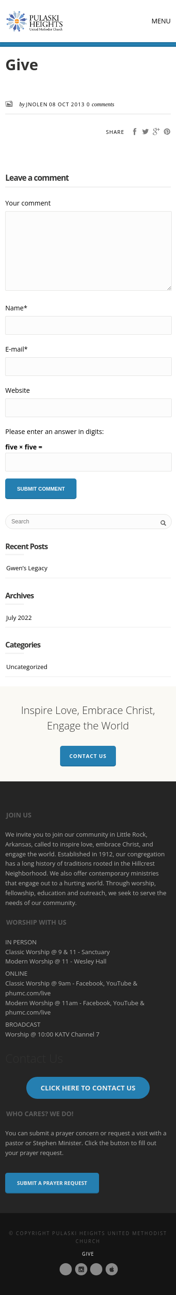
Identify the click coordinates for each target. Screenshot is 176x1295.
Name (16, 307)
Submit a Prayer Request (52, 1182)
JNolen (37, 104)
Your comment (28, 203)
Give (88, 1254)
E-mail (16, 349)
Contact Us (88, 755)
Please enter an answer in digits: (54, 431)
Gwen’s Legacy (26, 568)
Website (17, 390)
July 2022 (18, 617)
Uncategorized (26, 666)
